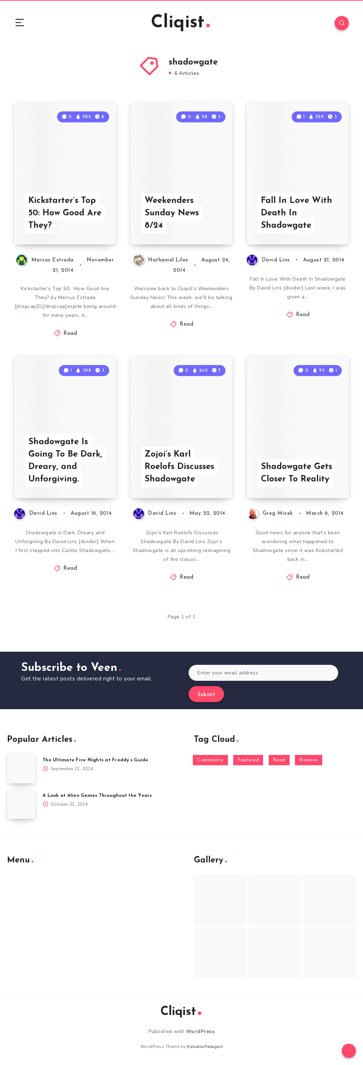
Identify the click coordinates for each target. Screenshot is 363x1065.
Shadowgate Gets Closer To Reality (296, 473)
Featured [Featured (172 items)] (248, 760)
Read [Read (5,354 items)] (279, 760)
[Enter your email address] (263, 673)
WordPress (200, 1031)
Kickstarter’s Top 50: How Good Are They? (64, 213)
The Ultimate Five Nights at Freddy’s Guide (96, 760)
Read (70, 333)
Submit (206, 694)
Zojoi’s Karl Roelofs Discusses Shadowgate (179, 467)
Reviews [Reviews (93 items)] (308, 760)
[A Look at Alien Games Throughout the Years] (21, 804)
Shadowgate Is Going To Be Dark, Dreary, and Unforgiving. (65, 460)
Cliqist (180, 23)
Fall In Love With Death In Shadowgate (296, 213)
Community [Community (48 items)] (210, 760)
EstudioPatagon (205, 1046)
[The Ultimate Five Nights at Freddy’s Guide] (21, 769)
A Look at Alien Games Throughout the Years (97, 795)
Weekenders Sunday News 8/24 (172, 213)
